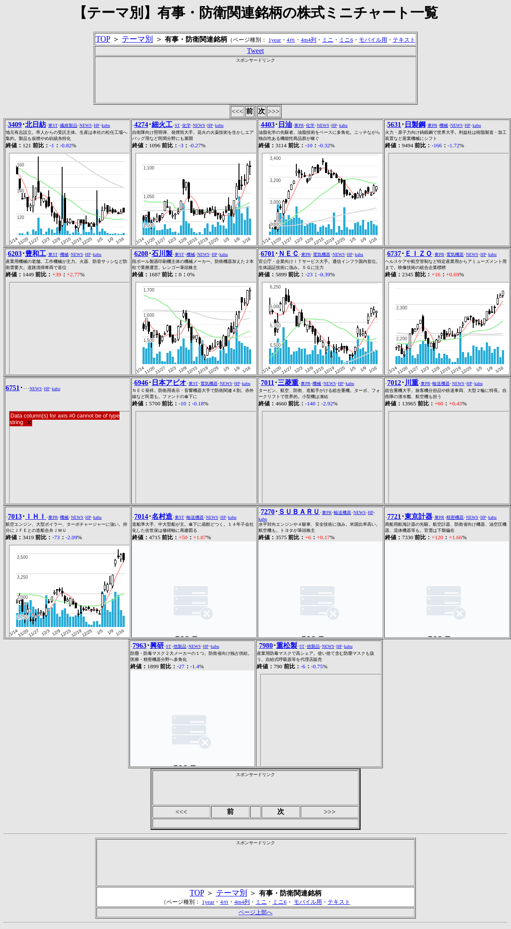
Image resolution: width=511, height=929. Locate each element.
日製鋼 (415, 124)
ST (177, 125)
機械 (443, 125)
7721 (394, 516)
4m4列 (308, 39)
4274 (141, 124)
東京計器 (418, 516)
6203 (15, 253)
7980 (266, 645)
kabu (106, 125)
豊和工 (35, 253)
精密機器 (455, 517)
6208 (141, 253)
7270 (268, 511)
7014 (141, 516)
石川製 (162, 253)
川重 (411, 382)
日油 (285, 124)
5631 (394, 124)
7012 (394, 382)
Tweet (255, 50)
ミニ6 (346, 39)
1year (275, 39)
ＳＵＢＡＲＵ (299, 511)
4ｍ (291, 39)
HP (97, 125)
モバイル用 (373, 39)
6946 (141, 382)
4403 (268, 124)
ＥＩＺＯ (418, 253)
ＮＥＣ (288, 253)
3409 (15, 124)
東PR (299, 125)
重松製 (286, 645)
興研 (157, 645)
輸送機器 (441, 383)
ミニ (327, 39)
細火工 (162, 124)
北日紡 (35, 124)
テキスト (404, 39)
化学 (186, 125)
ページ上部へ (255, 912)
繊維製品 (68, 125)
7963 (139, 645)
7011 (267, 382)
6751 (13, 388)
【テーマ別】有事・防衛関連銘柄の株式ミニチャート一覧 (255, 12)
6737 (394, 253)
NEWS (86, 125)
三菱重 (288, 382)
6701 (268, 253)
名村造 (162, 516)
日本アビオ (169, 382)
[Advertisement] (255, 83)
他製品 (179, 646)
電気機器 (321, 254)
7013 (15, 516)
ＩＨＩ (35, 516)
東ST (53, 125)
